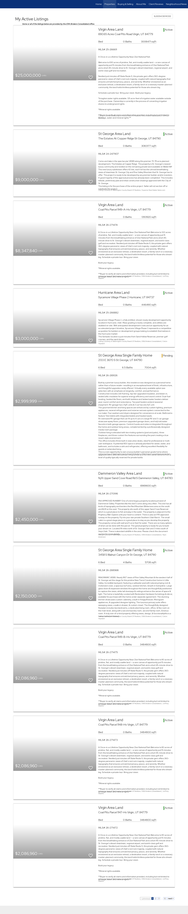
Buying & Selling (125, 4)
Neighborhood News (176, 4)
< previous (145, 898)
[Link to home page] (3, 4)
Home (99, 4)
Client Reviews (156, 4)
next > (170, 898)
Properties (110, 4)
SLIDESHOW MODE (162, 16)
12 (165, 898)
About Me (141, 4)
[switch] (90, 76)
